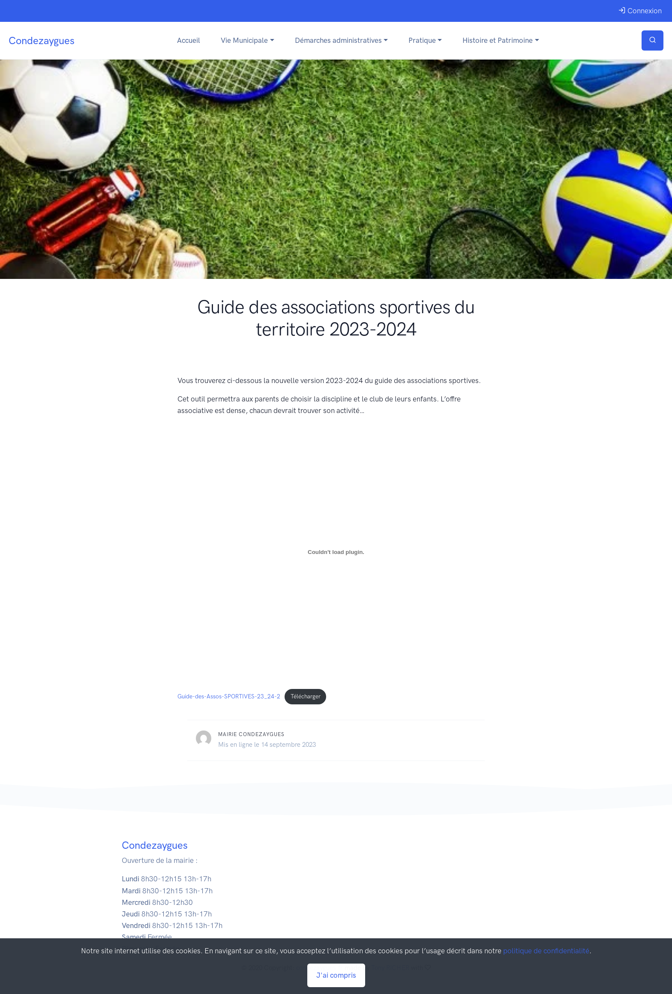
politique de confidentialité (546, 950)
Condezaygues (42, 40)
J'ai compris (336, 975)
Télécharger (306, 696)
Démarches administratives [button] (338, 40)
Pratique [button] (422, 40)
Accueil (188, 40)
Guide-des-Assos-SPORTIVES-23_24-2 (228, 696)
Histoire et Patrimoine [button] (497, 40)
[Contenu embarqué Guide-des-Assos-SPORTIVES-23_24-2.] (336, 551)
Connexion (640, 10)
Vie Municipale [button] (244, 40)
